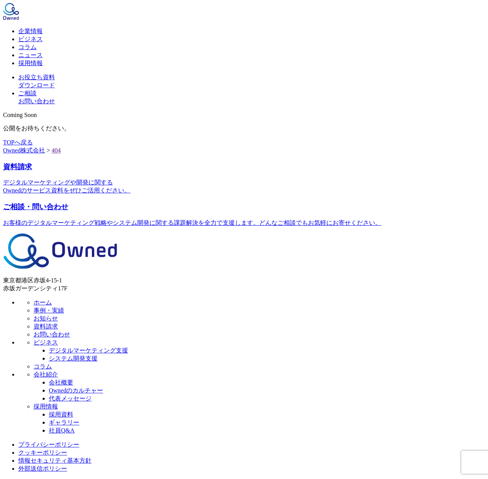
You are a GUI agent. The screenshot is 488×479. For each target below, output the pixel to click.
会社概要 (61, 382)
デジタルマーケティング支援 (88, 350)
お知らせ (46, 318)
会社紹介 (46, 374)
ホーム (43, 302)
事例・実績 (49, 310)
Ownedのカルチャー (76, 390)
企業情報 (30, 31)
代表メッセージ (70, 398)
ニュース (30, 55)
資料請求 (46, 326)
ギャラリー (64, 422)
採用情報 (30, 63)
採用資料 (61, 414)
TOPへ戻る (18, 142)
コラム (27, 47)
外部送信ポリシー (42, 468)
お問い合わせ (52, 334)
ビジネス (30, 39)
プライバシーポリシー (48, 444)
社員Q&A (62, 430)
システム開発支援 (73, 358)
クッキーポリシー (42, 452)
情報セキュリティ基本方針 (55, 460)
